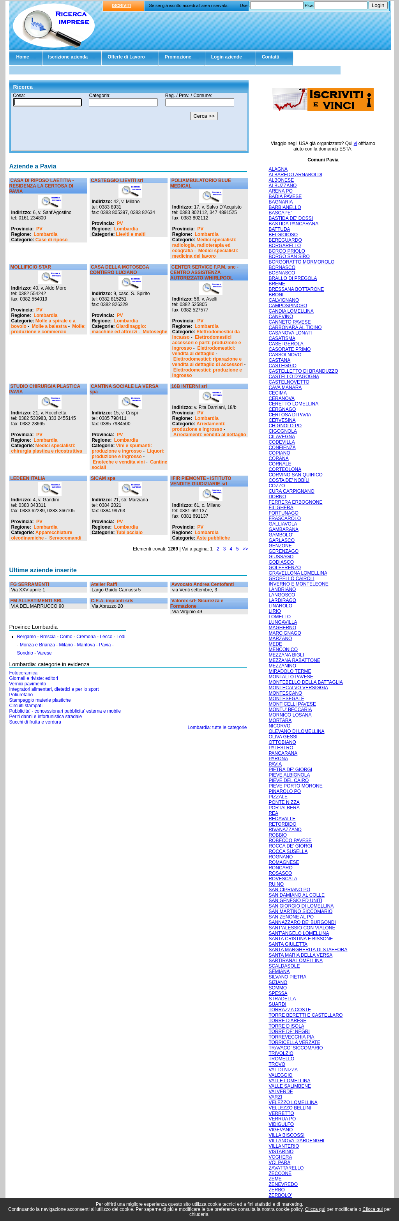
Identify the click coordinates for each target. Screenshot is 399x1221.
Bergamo (26, 636)
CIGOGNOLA (282, 431)
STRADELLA (282, 999)
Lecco (106, 636)
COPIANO (279, 453)
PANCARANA (282, 753)
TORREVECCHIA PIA (291, 1037)
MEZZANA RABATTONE (294, 660)
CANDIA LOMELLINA (290, 311)
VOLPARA (279, 1162)
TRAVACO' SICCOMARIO (295, 1048)
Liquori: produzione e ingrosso (128, 453)
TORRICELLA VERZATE (294, 1042)
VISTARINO (280, 1151)
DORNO (277, 496)
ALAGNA (278, 169)
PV (39, 229)
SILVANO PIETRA (287, 977)
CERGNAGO (282, 409)
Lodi (121, 636)
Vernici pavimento (27, 684)
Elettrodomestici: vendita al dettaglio (203, 350)
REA (273, 813)
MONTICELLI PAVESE (292, 704)
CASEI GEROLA (285, 344)
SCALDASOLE (284, 966)
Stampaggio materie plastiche (40, 700)
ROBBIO (277, 835)
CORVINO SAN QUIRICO (295, 475)
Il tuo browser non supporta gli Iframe (129, 122)
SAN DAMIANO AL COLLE (296, 895)
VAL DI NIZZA (283, 1069)
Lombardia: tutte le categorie (217, 727)
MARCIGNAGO (284, 633)
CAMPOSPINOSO (287, 305)
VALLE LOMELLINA (289, 1080)
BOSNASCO (281, 273)
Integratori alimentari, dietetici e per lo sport (54, 689)
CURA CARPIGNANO (291, 491)
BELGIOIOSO (283, 234)
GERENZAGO (283, 551)
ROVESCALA (282, 878)
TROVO (276, 1064)
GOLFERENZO (284, 567)
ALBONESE (281, 180)
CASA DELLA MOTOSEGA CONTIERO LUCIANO (119, 269)
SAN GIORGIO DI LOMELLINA (301, 906)
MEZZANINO (282, 666)
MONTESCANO (285, 693)
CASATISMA (281, 338)
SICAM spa (103, 478)
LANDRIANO (282, 589)
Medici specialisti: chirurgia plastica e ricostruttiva (46, 448)
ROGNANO (280, 857)
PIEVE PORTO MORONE (295, 786)
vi (355, 143)
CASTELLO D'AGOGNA (293, 376)
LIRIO (274, 611)
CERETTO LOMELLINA (293, 404)
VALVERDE (280, 1091)
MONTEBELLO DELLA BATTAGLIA (305, 682)
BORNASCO (281, 267)
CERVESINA (281, 420)
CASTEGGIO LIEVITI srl (117, 180)
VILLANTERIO (283, 1146)
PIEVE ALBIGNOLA (289, 775)
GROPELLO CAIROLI (291, 578)
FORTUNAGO (283, 513)
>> (246, 549)
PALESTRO (280, 747)
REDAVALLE (281, 818)
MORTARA (279, 720)
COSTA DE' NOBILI (288, 480)
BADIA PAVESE (285, 196)
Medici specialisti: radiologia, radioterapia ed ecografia (204, 245)
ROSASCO (280, 873)
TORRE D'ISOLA (286, 1026)
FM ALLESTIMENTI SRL (37, 600)
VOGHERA (280, 1157)
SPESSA (277, 993)
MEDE (275, 644)
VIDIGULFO (281, 1124)
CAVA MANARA (285, 387)
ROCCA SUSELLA (287, 851)
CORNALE (279, 464)
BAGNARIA (280, 202)
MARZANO (280, 638)
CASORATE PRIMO (289, 349)
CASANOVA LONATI (290, 333)
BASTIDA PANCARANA (293, 224)
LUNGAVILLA (282, 622)
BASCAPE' (279, 213)
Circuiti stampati (25, 705)
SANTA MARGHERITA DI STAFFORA (307, 949)
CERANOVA (281, 398)
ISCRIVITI (122, 5)
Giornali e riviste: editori (33, 678)
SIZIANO (277, 982)
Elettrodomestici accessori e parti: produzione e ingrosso (206, 342)
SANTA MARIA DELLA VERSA (300, 955)
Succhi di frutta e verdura (35, 722)
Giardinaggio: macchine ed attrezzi (119, 329)
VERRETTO (281, 1113)
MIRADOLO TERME (289, 671)
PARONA (278, 758)
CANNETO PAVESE (289, 322)
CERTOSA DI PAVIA (289, 415)
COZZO (276, 485)
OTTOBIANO (282, 742)
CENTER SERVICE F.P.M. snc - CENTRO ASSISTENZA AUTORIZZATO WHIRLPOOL (204, 272)
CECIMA (277, 393)
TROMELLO (281, 1059)
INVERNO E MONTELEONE (298, 584)
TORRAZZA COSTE (289, 1009)
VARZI (275, 1097)
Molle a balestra (49, 326)
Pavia (105, 645)
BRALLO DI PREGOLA (292, 278)
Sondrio (25, 653)
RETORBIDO (282, 824)
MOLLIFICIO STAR (31, 267)
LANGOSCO (281, 595)
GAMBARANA (283, 529)
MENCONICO (283, 649)
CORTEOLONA (284, 469)
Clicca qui (315, 1209)
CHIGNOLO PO (285, 425)
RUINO (276, 884)
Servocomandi (65, 538)
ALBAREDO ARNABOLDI (295, 174)
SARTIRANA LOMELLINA (295, 960)
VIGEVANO (280, 1130)
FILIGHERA (280, 507)
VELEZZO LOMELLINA (292, 1102)
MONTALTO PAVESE (290, 677)
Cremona (85, 636)
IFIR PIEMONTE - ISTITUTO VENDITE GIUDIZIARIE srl (200, 481)
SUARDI (277, 1004)
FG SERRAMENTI (30, 584)
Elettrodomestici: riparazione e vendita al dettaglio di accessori (207, 361)
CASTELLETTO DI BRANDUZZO (303, 371)
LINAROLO (280, 606)
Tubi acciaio (129, 532)
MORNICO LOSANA (289, 715)
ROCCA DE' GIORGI (290, 846)
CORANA (278, 458)
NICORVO (279, 726)
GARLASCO (281, 540)
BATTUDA (279, 229)
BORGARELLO (284, 245)
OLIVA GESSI (282, 737)
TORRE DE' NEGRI (288, 1031)
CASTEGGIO (282, 365)
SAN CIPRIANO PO (289, 889)
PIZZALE (278, 797)
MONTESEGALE (286, 698)
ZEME (274, 1179)
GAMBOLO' (280, 535)
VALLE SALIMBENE (289, 1086)
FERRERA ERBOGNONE (295, 502)
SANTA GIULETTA (287, 944)
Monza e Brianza (37, 645)
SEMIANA (279, 971)
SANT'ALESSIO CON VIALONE (301, 928)
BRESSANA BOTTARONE (296, 289)
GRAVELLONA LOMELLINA (297, 573)
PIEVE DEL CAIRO (288, 780)
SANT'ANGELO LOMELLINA (298, 933)
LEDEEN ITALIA (28, 478)
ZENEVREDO (283, 1184)
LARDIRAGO (282, 600)
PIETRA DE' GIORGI (290, 769)
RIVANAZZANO (284, 829)
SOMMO (277, 988)
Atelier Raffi (104, 584)
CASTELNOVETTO (288, 382)
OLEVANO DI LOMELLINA (296, 731)
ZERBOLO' (280, 1195)
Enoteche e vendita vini (119, 462)
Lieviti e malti (131, 234)
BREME (276, 284)
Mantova (86, 645)
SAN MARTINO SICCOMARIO (300, 911)
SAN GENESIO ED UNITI (295, 900)
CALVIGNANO (283, 300)
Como (66, 636)
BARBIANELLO (284, 207)
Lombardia (45, 234)
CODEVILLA (281, 442)
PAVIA (275, 764)
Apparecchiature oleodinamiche (41, 535)
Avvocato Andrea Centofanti (202, 584)
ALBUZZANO (282, 185)
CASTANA (279, 360)
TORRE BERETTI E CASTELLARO (305, 1015)
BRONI (275, 294)
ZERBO (276, 1190)
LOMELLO (279, 616)
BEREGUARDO (285, 240)
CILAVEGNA (281, 436)
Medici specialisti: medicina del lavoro (205, 253)
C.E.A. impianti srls (112, 600)
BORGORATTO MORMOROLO (301, 262)
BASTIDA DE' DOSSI (290, 218)
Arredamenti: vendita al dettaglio (209, 434)
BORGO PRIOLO (286, 251)
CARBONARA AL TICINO (294, 327)
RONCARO (280, 868)
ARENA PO (280, 191)
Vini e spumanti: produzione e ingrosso (122, 448)
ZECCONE (279, 1173)
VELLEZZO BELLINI (289, 1108)
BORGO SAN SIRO (288, 256)
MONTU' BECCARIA (290, 709)
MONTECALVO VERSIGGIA (298, 687)
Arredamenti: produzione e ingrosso (199, 426)
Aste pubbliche (213, 538)
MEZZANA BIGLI (286, 655)
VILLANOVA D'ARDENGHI (296, 1140)
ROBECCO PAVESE (289, 840)
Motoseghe (155, 331)
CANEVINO (280, 316)
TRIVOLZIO (280, 1053)
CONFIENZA (281, 447)
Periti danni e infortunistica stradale (45, 716)
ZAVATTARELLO (286, 1168)
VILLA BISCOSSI (286, 1135)
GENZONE (279, 546)
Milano (66, 645)
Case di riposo (51, 239)
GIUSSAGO (280, 556)
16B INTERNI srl (189, 386)
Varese (44, 653)
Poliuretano (21, 694)
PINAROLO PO (284, 791)
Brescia (48, 636)
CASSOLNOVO (284, 354)
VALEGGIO (280, 1075)
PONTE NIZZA (283, 802)
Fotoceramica (23, 673)
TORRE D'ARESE (287, 1020)
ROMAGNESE (283, 862)
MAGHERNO (282, 627)
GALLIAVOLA (282, 524)
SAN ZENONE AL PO (291, 917)
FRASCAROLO (284, 518)
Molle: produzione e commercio (48, 329)
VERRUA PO (282, 1119)
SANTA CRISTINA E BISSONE (300, 938)
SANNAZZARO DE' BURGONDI (301, 922)
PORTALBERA (284, 807)
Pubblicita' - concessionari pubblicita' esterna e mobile (65, 711)
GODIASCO (281, 562)
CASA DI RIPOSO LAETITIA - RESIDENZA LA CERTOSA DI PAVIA (41, 186)
